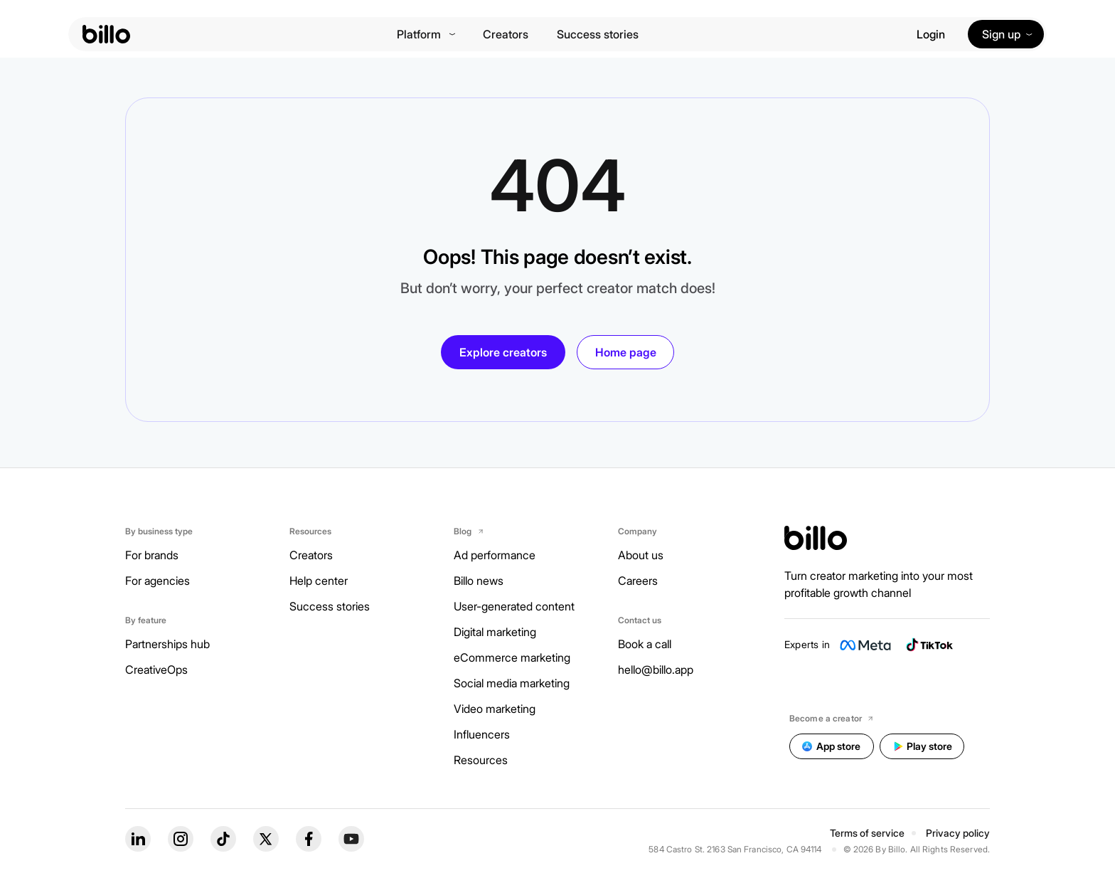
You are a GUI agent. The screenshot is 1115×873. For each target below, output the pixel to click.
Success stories (598, 34)
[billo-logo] (106, 34)
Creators (505, 34)
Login (931, 34)
